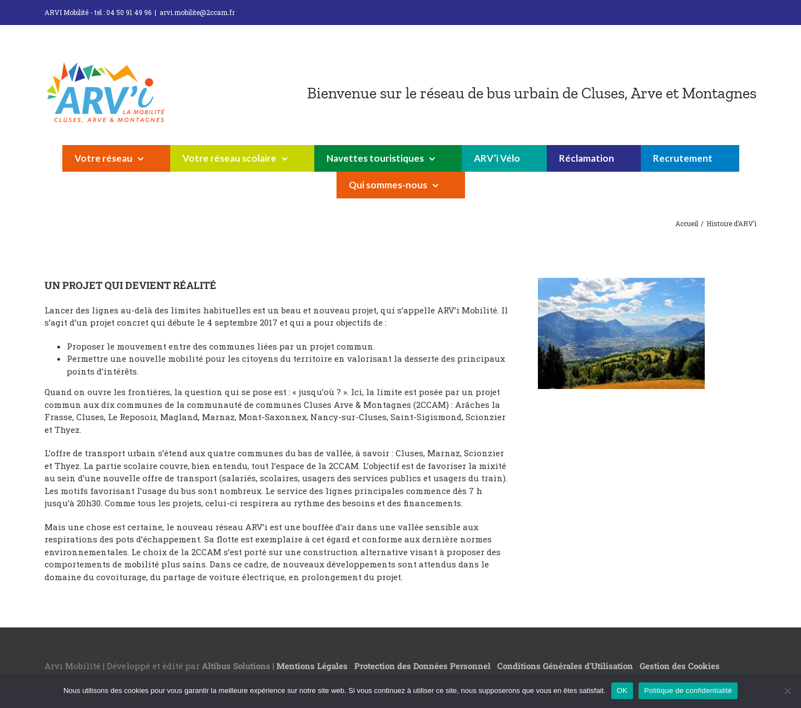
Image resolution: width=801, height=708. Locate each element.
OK (622, 690)
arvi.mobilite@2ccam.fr (197, 12)
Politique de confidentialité (688, 690)
